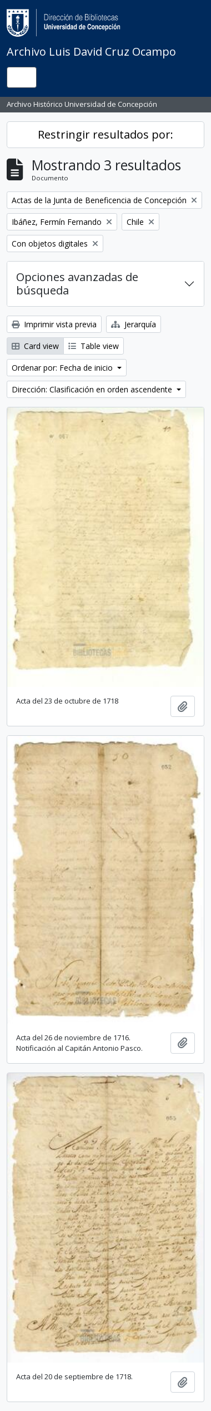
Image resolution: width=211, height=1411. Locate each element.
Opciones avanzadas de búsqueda (77, 283)
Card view (35, 346)
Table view (93, 346)
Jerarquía (133, 324)
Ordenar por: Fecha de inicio (63, 367)
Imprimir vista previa (54, 324)
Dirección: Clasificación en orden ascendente (93, 389)
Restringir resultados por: (105, 134)
